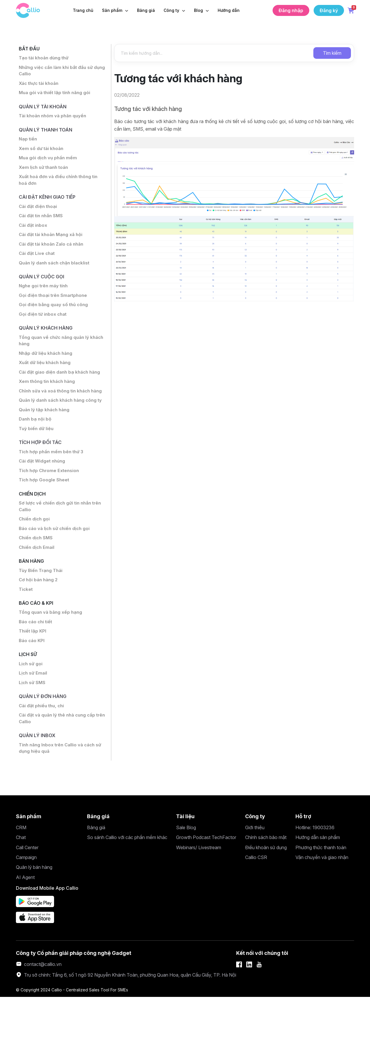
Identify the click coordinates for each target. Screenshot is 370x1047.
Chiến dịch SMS (36, 577)
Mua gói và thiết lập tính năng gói (56, 95)
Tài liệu (185, 866)
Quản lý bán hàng (34, 917)
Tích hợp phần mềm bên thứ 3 (52, 486)
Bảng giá (146, 10)
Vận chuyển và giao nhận (321, 907)
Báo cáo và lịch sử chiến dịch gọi (55, 567)
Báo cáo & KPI (37, 645)
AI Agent (25, 927)
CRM (21, 877)
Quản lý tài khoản (44, 110)
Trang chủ (83, 10)
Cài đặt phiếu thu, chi (42, 753)
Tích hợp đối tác (42, 476)
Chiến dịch (33, 530)
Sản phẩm (112, 10)
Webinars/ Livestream (198, 897)
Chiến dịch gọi (35, 557)
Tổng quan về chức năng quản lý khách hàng (55, 356)
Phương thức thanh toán (320, 897)
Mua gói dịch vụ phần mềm (49, 164)
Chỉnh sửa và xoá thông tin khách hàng (56, 412)
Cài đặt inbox (33, 235)
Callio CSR (256, 907)
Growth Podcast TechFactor (206, 887)
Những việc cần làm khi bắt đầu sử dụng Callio (57, 72)
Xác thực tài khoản (40, 86)
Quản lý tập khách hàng (45, 442)
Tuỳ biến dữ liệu (37, 462)
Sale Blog (186, 877)
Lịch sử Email (33, 719)
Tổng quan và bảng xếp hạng (51, 655)
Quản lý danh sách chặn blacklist (56, 274)
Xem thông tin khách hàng (48, 399)
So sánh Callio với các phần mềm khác (127, 887)
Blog (199, 10)
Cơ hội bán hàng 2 (39, 621)
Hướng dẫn (229, 10)
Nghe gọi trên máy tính (44, 299)
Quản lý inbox (38, 784)
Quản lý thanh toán (47, 134)
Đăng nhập (291, 10)
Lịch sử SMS (32, 729)
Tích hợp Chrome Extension (50, 506)
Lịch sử (29, 699)
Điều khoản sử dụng (266, 897)
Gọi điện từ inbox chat (44, 328)
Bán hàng (32, 601)
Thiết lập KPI (33, 675)
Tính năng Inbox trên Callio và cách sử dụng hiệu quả (62, 797)
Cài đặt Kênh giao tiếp (50, 205)
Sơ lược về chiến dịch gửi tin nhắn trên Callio (57, 544)
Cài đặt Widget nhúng (43, 496)
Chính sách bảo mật (265, 887)
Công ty (172, 10)
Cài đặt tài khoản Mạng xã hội (51, 245)
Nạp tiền (28, 144)
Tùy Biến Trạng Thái (41, 611)
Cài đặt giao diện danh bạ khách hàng (61, 389)
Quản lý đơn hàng (44, 743)
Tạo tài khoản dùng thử (45, 59)
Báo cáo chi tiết (36, 665)
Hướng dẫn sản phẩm (317, 887)
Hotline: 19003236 (314, 877)
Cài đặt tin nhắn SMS (42, 225)
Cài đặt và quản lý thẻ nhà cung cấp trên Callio (59, 766)
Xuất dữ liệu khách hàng (46, 379)
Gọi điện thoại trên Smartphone (54, 308)
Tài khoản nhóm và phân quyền (53, 120)
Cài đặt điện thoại (38, 215)
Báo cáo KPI (32, 685)
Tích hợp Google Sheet (45, 516)
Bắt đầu (30, 49)
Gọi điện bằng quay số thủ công (54, 318)
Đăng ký (329, 10)
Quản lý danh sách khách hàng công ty (60, 429)
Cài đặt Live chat (37, 264)
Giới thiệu (254, 877)
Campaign (26, 907)
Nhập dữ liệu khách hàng (47, 369)
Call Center (27, 897)
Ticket (26, 631)
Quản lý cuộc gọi (43, 289)
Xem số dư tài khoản (42, 154)
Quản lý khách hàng (48, 342)
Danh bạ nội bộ (36, 452)
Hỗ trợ (303, 866)
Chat (21, 887)
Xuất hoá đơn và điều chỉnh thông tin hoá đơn (60, 187)
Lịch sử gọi (31, 709)
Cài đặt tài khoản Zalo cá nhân (52, 254)
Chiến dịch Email (37, 587)
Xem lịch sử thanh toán (45, 174)
